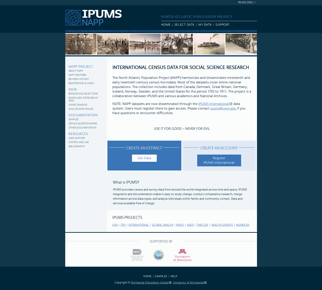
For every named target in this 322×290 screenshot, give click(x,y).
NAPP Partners (77, 75)
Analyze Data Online (80, 109)
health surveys (222, 225)
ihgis (190, 225)
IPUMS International (214, 104)
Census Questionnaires (82, 123)
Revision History (78, 79)
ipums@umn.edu (223, 108)
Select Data (184, 25)
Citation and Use (78, 142)
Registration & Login (81, 83)
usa (115, 225)
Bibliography (76, 146)
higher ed (242, 225)
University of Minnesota (188, 282)
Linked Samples (77, 105)
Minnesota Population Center (150, 282)
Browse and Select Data (83, 94)
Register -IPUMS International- (219, 160)
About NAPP (75, 71)
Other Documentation (82, 127)
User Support (76, 138)
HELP (174, 276)
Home (166, 25)
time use (202, 225)
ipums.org (245, 2)
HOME (147, 276)
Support (222, 25)
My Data (205, 25)
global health (162, 225)
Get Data (144, 158)
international (138, 225)
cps (123, 225)
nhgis (180, 225)
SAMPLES (161, 276)
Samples (73, 119)
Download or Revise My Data (83, 99)
